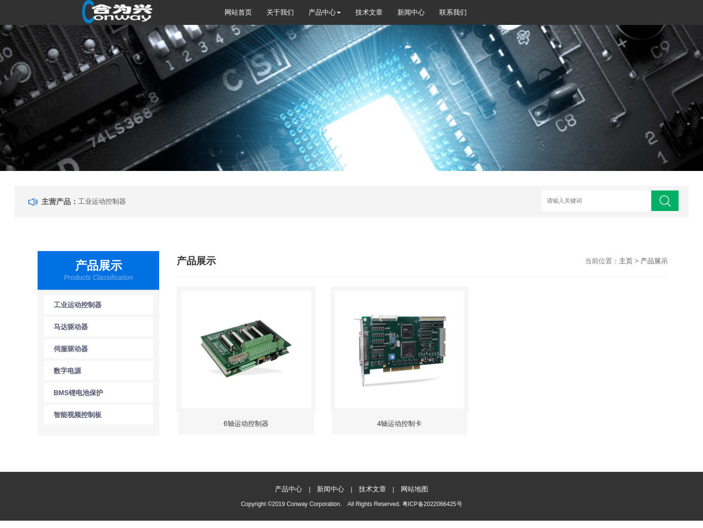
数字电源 (67, 374)
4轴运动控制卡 (399, 427)
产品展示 (654, 264)
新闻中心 (411, 12)
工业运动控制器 (102, 201)
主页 (626, 264)
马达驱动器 (71, 330)
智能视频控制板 (78, 418)
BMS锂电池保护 (78, 396)
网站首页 (238, 12)
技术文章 (369, 12)
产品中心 (325, 12)
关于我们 (280, 12)
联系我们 (453, 12)
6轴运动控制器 (246, 427)
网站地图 (414, 489)
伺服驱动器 (71, 352)
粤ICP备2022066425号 (432, 504)
